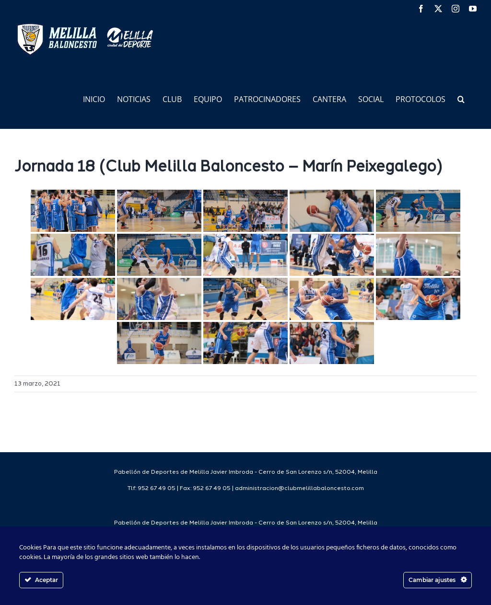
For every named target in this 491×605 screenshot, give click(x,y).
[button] (461, 98)
